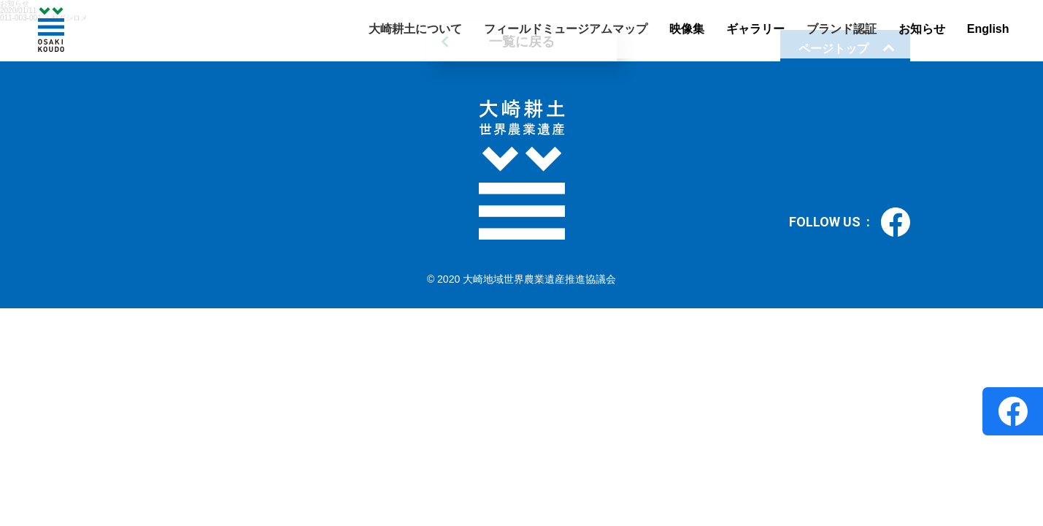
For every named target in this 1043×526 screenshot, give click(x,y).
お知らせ (921, 29)
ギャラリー (755, 29)
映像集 (686, 29)
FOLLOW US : (849, 222)
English (988, 29)
